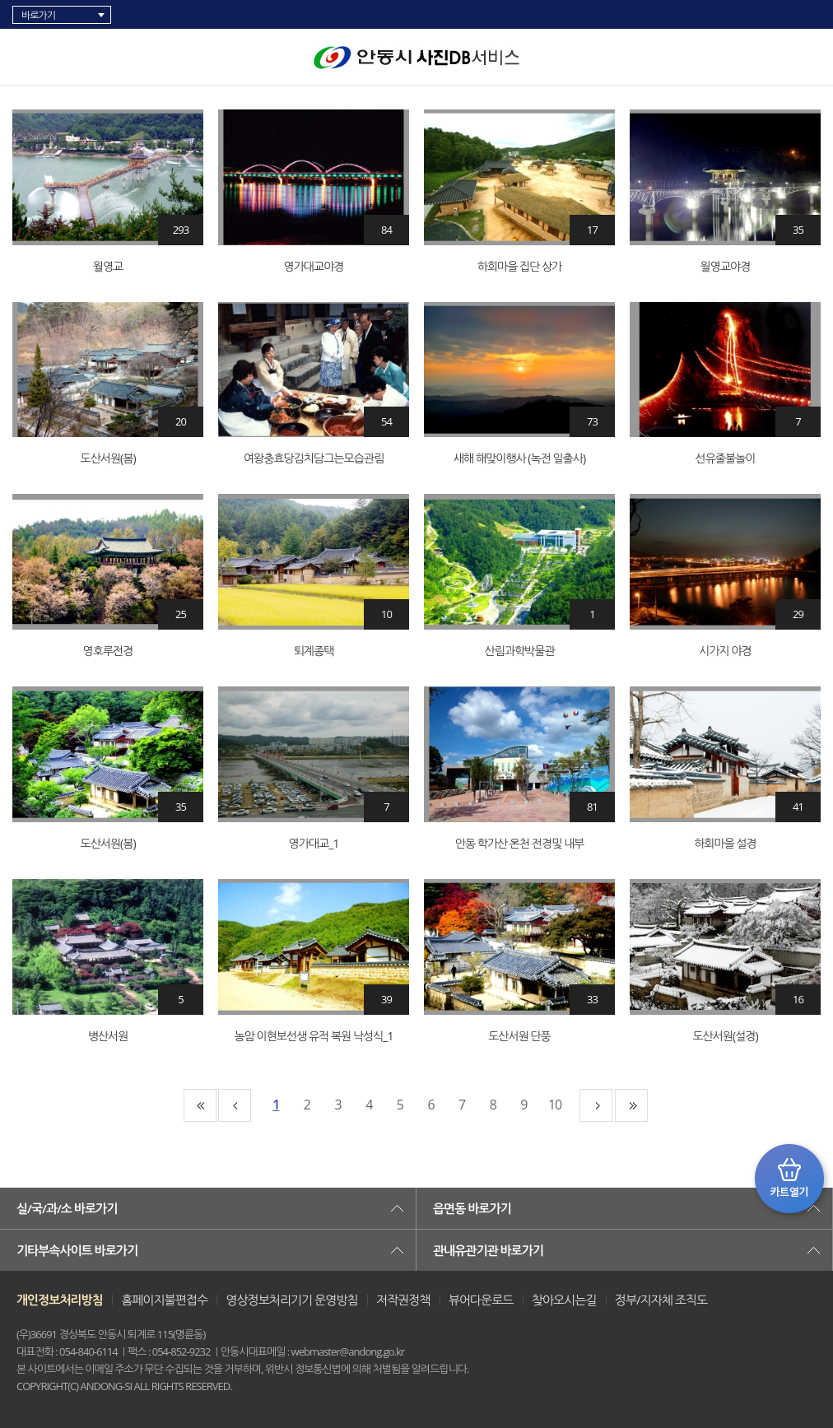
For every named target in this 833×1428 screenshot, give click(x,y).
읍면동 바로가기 (472, 1208)
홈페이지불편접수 (164, 1299)
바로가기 (38, 15)
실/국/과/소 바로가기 (66, 1208)
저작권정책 (403, 1299)
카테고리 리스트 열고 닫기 (29, 53)
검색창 (812, 57)
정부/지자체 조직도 (661, 1299)
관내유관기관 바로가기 (488, 1250)
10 (554, 1104)
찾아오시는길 (564, 1299)
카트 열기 (789, 1178)
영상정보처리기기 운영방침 (291, 1299)
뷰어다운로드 (481, 1299)
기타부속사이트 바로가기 (76, 1250)
